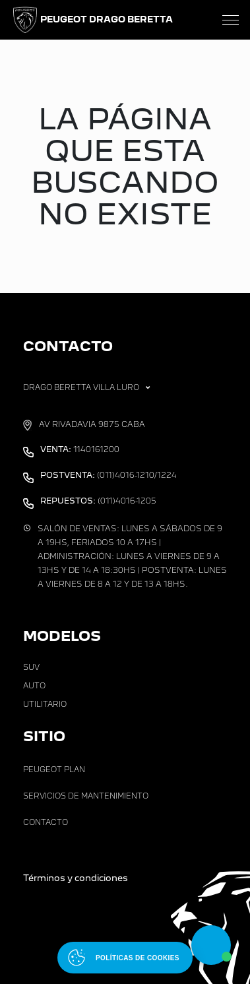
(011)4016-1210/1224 (108, 475)
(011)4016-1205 (98, 501)
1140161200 (79, 449)
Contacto (45, 822)
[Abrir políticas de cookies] (125, 957)
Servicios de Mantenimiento (85, 796)
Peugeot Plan (54, 769)
